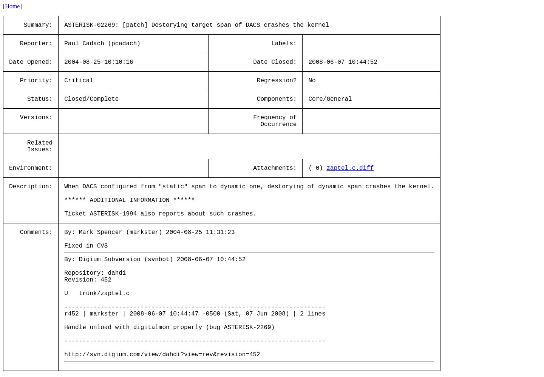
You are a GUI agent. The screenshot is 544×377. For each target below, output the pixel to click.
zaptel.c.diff (350, 168)
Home (12, 6)
